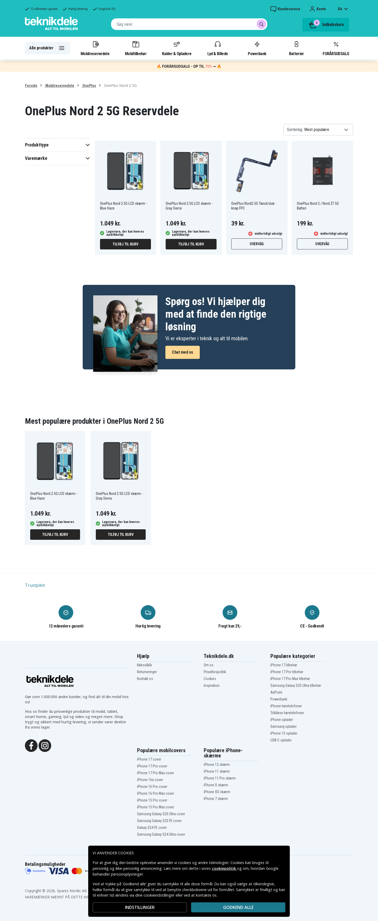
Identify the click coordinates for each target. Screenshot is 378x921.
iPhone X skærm (216, 785)
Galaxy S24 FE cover (152, 827)
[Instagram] (45, 745)
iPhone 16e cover (150, 780)
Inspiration (211, 685)
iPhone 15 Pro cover (152, 800)
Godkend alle (238, 907)
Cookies (210, 679)
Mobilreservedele (95, 48)
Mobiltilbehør (135, 48)
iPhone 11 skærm (217, 771)
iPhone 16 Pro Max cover (155, 793)
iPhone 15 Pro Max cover (155, 807)
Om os (208, 665)
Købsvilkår (144, 665)
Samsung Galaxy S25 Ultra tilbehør (295, 685)
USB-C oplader (281, 740)
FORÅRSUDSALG (336, 48)
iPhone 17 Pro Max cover (155, 773)
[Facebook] (31, 745)
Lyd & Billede (217, 48)
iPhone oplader (281, 720)
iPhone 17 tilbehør (283, 665)
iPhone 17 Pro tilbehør (286, 672)
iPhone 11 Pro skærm (220, 778)
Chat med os (182, 352)
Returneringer (147, 672)
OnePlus (89, 85)
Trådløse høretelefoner (287, 713)
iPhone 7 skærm (216, 799)
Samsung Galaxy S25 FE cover (159, 821)
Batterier (296, 48)
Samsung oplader (283, 726)
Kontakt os (145, 679)
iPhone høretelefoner (286, 706)
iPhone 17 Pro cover (152, 766)
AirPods (276, 692)
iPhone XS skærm (217, 792)
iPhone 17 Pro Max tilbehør (290, 679)
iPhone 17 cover (149, 759)
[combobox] (189, 24)
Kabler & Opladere (176, 48)
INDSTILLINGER (140, 907)
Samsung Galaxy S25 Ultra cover (161, 814)
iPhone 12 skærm (217, 764)
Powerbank (257, 48)
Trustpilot (35, 585)
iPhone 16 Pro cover (152, 786)
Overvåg (257, 244)
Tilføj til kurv (125, 244)
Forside (31, 85)
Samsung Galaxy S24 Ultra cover (161, 834)
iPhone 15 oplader (283, 733)
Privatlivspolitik (215, 672)
